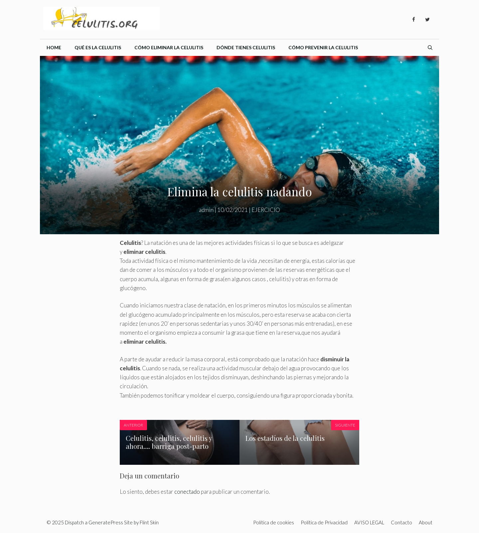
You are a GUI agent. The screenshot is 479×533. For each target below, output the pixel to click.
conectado (187, 491)
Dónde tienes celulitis (246, 47)
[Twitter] (427, 19)
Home (54, 47)
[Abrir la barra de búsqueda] (430, 47)
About (425, 522)
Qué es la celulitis (98, 47)
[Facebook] (413, 19)
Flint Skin (149, 522)
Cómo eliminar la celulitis (168, 47)
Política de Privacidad (324, 522)
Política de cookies (273, 522)
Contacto (401, 522)
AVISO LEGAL (369, 522)
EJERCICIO (265, 209)
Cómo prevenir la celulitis (323, 47)
